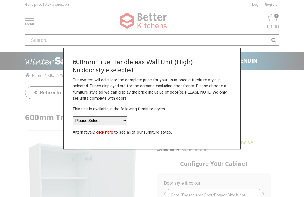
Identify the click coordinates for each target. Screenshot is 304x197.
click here (104, 132)
